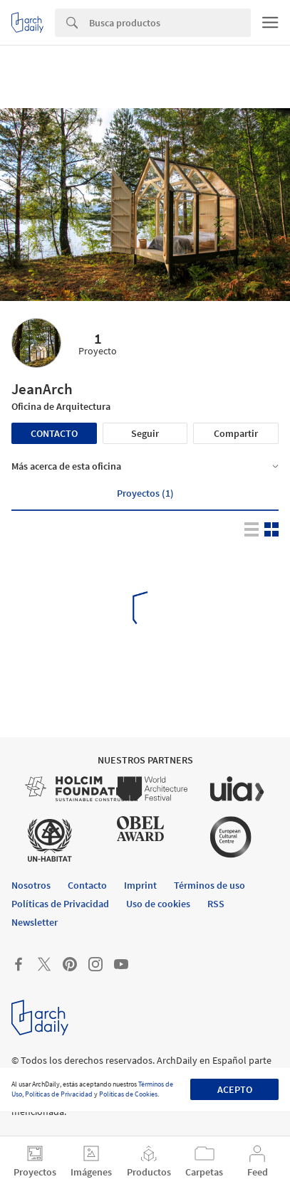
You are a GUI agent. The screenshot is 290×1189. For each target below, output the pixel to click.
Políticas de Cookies (128, 1094)
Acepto (234, 1089)
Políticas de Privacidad (59, 1094)
